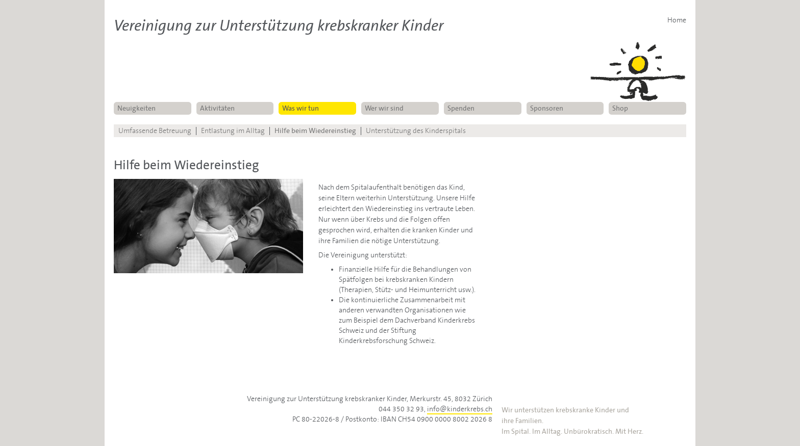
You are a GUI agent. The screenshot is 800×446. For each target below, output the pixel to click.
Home (676, 20)
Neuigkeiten (136, 108)
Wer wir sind (384, 108)
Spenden (460, 108)
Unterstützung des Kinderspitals (416, 131)
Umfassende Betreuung (154, 131)
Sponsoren (546, 108)
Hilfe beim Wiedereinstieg (315, 131)
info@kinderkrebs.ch (459, 409)
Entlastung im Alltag (233, 131)
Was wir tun (300, 108)
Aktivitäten (217, 108)
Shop (620, 108)
